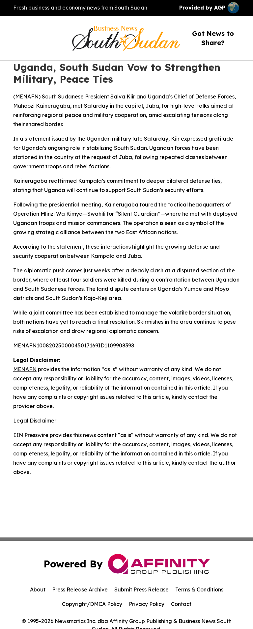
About (37, 589)
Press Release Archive (80, 589)
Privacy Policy (146, 604)
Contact (181, 604)
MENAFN (27, 96)
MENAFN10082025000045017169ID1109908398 (73, 345)
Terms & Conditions (199, 589)
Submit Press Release (141, 589)
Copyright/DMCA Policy (92, 604)
